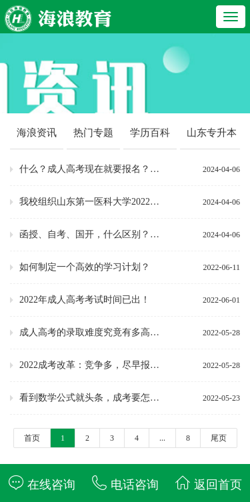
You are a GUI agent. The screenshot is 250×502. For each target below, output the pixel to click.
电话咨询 (125, 483)
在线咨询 (41, 483)
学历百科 (150, 132)
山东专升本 (212, 132)
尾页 (219, 438)
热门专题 (93, 132)
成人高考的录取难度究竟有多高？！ (93, 332)
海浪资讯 (37, 132)
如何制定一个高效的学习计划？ (84, 267)
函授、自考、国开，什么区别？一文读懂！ (93, 234)
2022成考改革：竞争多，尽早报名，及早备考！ (93, 365)
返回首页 (208, 483)
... (162, 438)
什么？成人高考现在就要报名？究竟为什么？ (93, 169)
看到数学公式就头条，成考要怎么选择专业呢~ (93, 398)
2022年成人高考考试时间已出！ (84, 300)
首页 (32, 438)
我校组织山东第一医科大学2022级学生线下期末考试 (93, 202)
